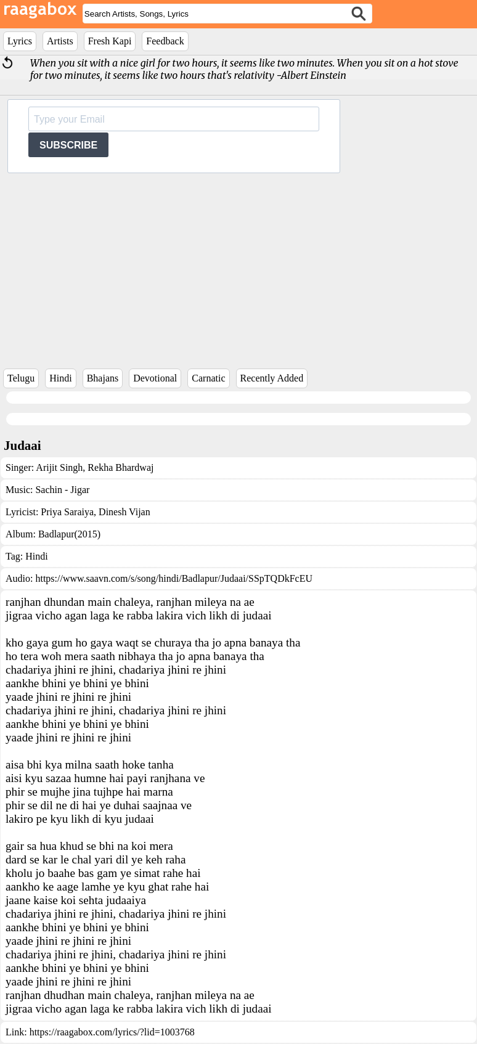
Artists (60, 41)
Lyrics (19, 41)
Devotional (155, 378)
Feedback (165, 41)
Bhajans (103, 378)
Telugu (21, 378)
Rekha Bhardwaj (119, 467)
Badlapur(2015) (69, 534)
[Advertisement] (238, 265)
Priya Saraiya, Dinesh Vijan (95, 512)
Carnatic (208, 378)
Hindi (60, 378)
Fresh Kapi (110, 41)
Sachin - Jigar (62, 489)
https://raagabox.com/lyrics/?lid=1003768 (112, 1032)
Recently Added (272, 378)
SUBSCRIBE (68, 145)
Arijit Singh (59, 467)
